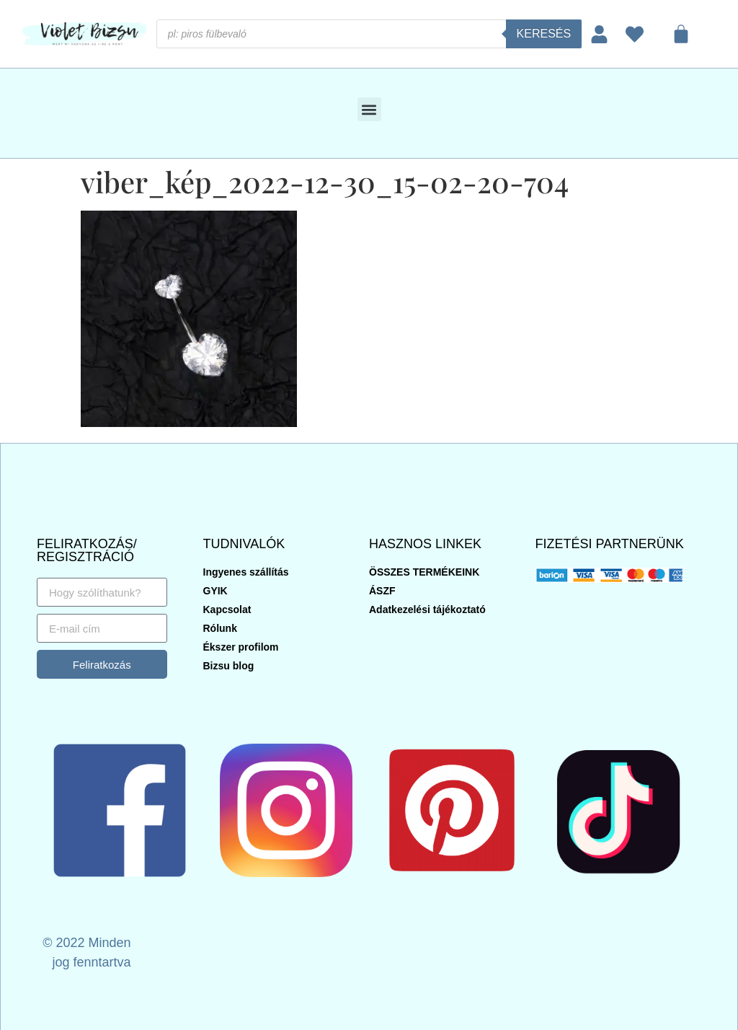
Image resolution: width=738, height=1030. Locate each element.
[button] (369, 109)
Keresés (544, 33)
